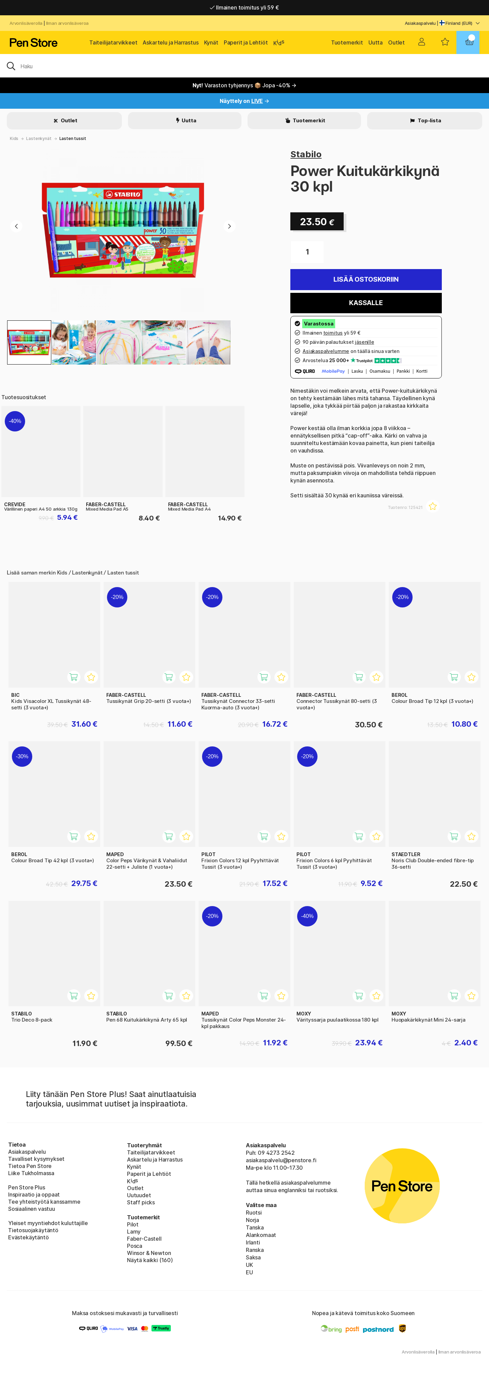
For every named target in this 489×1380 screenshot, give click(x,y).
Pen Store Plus (26, 1187)
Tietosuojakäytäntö (33, 1230)
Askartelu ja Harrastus (170, 42)
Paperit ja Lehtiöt (246, 42)
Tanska (255, 1227)
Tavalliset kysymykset (36, 1158)
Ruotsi (254, 1212)
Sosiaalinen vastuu (31, 1208)
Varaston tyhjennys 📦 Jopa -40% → (245, 85)
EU (249, 1272)
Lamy (134, 1231)
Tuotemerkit (347, 42)
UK (249, 1264)
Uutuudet (139, 1195)
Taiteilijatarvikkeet (113, 42)
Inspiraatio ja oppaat (34, 1194)
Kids (14, 138)
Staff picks (141, 1202)
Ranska (255, 1249)
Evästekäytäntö (28, 1237)
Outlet (396, 42)
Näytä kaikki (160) (150, 1260)
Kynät (211, 42)
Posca (134, 1245)
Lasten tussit (72, 138)
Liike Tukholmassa (31, 1173)
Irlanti (253, 1242)
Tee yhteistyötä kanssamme (44, 1201)
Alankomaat (261, 1235)
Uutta (375, 42)
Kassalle (366, 303)
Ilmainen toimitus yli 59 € (244, 7)
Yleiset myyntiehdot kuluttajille (48, 1223)
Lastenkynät (38, 138)
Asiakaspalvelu (420, 23)
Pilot (133, 1224)
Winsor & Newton (149, 1253)
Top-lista (429, 120)
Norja (252, 1220)
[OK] (244, 65)
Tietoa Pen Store (30, 1166)
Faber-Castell (144, 1238)
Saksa (253, 1257)
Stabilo (306, 154)
